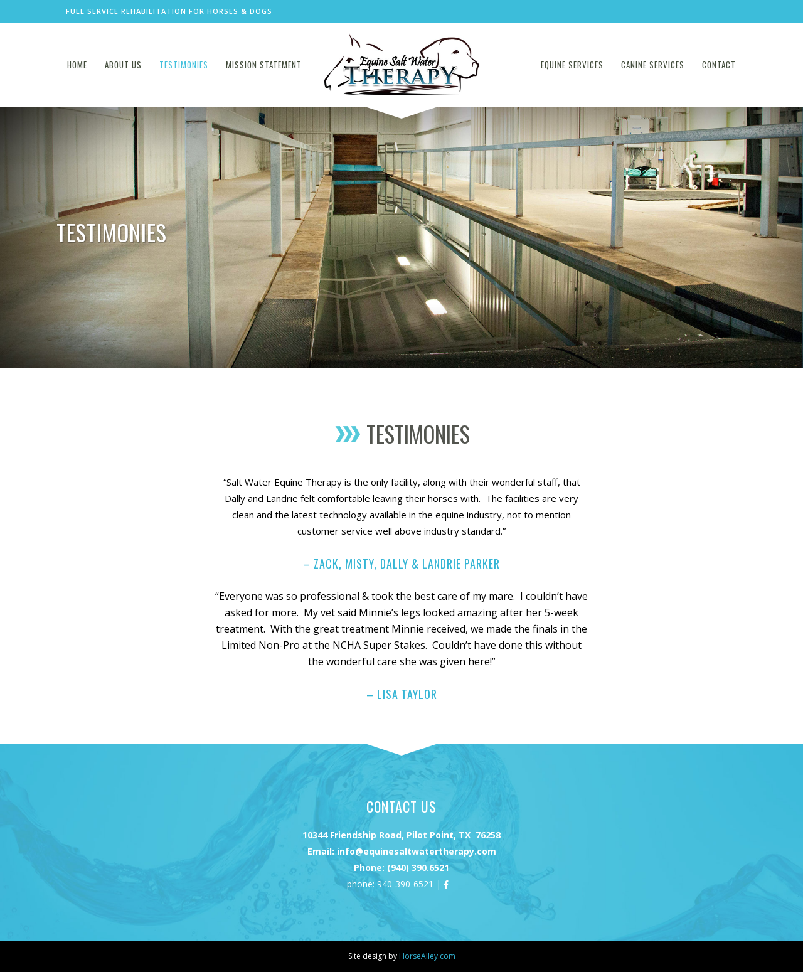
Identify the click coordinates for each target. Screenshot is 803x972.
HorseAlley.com (427, 956)
